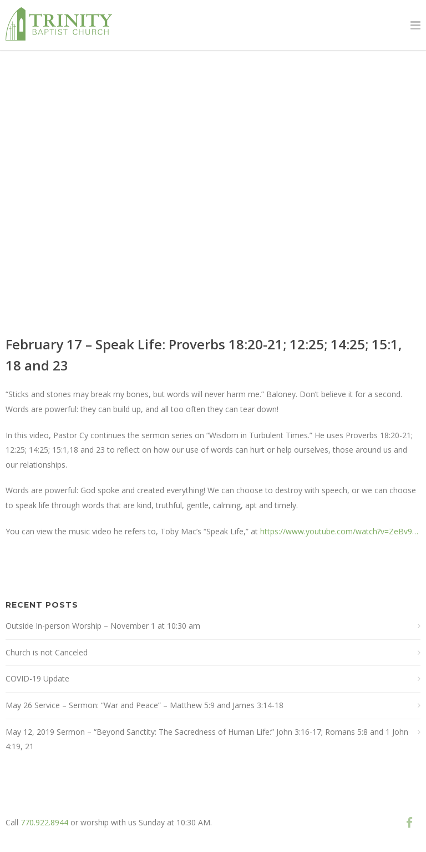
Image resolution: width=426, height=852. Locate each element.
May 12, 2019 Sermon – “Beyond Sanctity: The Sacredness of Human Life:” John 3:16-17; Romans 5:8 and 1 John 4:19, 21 (207, 739)
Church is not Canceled (47, 652)
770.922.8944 (44, 822)
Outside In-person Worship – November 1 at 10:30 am (103, 625)
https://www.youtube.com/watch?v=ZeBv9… (339, 531)
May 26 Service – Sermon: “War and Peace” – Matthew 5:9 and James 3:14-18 (144, 705)
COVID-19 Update (37, 678)
